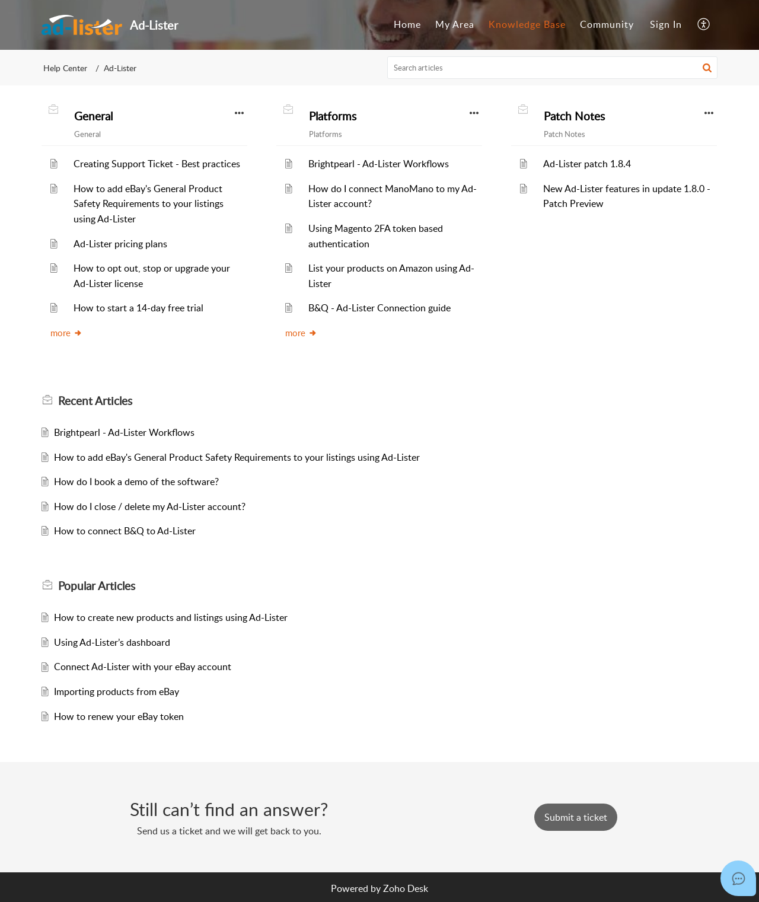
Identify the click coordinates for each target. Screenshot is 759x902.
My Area (454, 24)
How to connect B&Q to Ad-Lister (125, 530)
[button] (704, 25)
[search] (552, 67)
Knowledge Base (527, 24)
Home (407, 24)
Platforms (332, 116)
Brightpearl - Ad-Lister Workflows (378, 163)
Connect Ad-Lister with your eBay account (142, 666)
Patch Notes (574, 116)
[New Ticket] (575, 817)
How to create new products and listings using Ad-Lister (171, 617)
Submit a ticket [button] (575, 817)
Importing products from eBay (116, 691)
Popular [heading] (96, 586)
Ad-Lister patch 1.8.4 (587, 163)
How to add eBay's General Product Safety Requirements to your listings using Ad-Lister (149, 203)
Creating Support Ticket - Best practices (157, 163)
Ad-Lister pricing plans (120, 243)
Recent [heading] (95, 401)
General (93, 116)
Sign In (666, 24)
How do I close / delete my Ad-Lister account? (149, 506)
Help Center (65, 68)
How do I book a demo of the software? (136, 481)
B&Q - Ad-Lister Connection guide (379, 307)
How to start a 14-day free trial (138, 307)
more (66, 333)
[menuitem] (407, 25)
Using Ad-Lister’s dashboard (112, 642)
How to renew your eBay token (119, 716)
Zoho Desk (405, 888)
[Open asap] (738, 878)
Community (607, 24)
